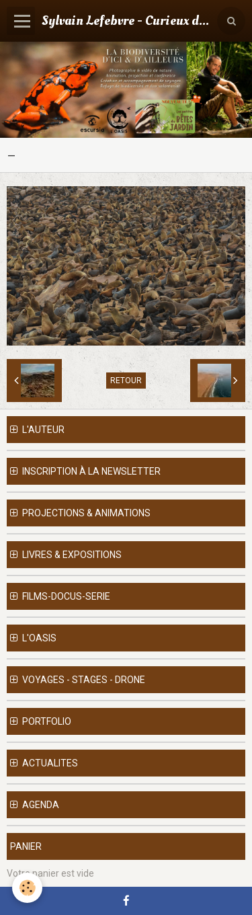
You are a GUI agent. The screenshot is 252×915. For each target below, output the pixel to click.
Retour (126, 380)
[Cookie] (27, 888)
